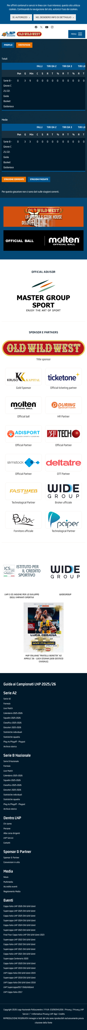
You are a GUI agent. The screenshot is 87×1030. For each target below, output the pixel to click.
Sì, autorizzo (19, 17)
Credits (62, 1014)
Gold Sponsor (23, 387)
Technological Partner (23, 502)
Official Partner (23, 445)
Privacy (68, 1009)
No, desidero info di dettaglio (53, 17)
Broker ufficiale (63, 502)
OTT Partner (63, 473)
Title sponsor (43, 359)
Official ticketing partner (63, 387)
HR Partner (63, 416)
